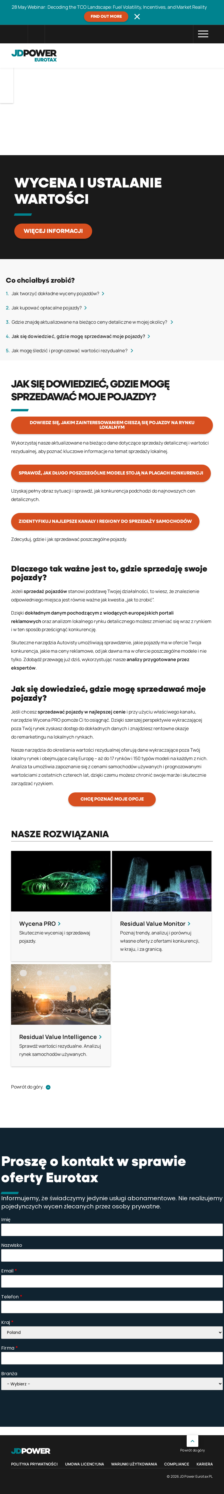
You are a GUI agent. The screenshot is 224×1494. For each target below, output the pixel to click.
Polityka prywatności (34, 1464)
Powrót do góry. (27, 1087)
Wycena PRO (47, 720)
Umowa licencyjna (84, 1464)
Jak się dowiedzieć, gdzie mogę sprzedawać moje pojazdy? (78, 336)
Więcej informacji (53, 231)
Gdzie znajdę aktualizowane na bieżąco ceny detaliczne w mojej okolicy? (90, 322)
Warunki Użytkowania (134, 1464)
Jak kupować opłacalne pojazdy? (47, 308)
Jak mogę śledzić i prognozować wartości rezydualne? (70, 350)
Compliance (176, 1464)
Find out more (106, 17)
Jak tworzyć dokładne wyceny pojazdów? (55, 293)
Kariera (205, 1464)
